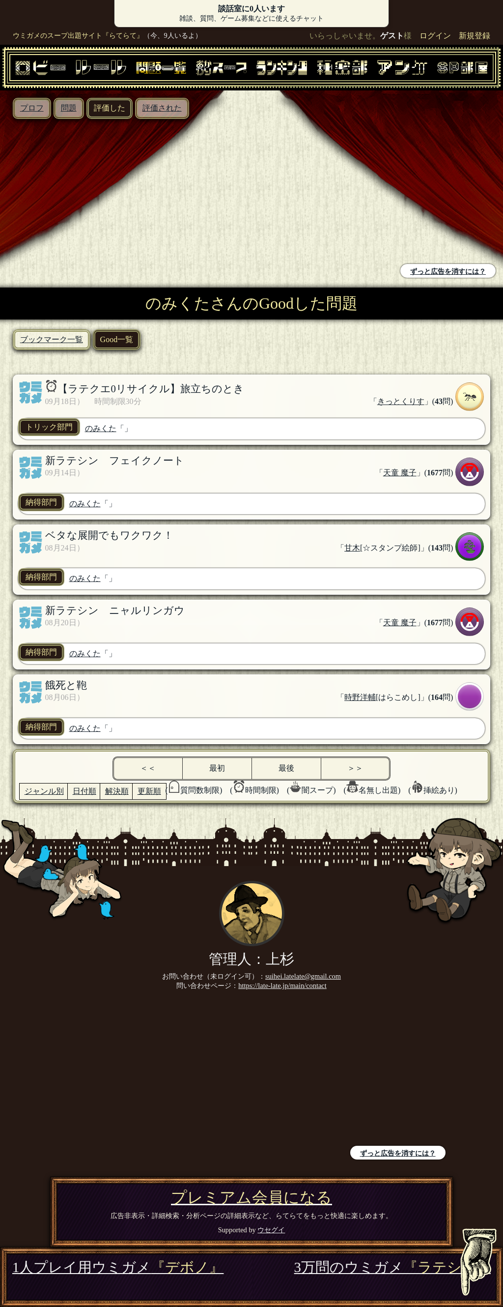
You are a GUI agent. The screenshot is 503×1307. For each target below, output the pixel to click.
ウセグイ (271, 1230)
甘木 (352, 548)
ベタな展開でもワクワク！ (109, 535)
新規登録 (474, 35)
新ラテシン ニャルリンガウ (115, 610)
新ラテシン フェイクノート (114, 460)
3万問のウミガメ (392, 1267)
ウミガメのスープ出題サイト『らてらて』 (78, 35)
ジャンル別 (44, 791)
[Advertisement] (128, 192)
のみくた (100, 428)
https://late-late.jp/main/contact (282, 985)
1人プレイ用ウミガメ (118, 1267)
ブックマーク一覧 (51, 339)
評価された (162, 108)
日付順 (84, 791)
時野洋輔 (360, 697)
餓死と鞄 (66, 685)
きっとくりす (400, 401)
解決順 (117, 791)
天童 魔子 (400, 472)
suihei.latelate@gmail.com (303, 976)
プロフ (32, 108)
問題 (69, 108)
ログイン (435, 35)
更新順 (149, 791)
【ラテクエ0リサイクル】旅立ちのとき (150, 388)
